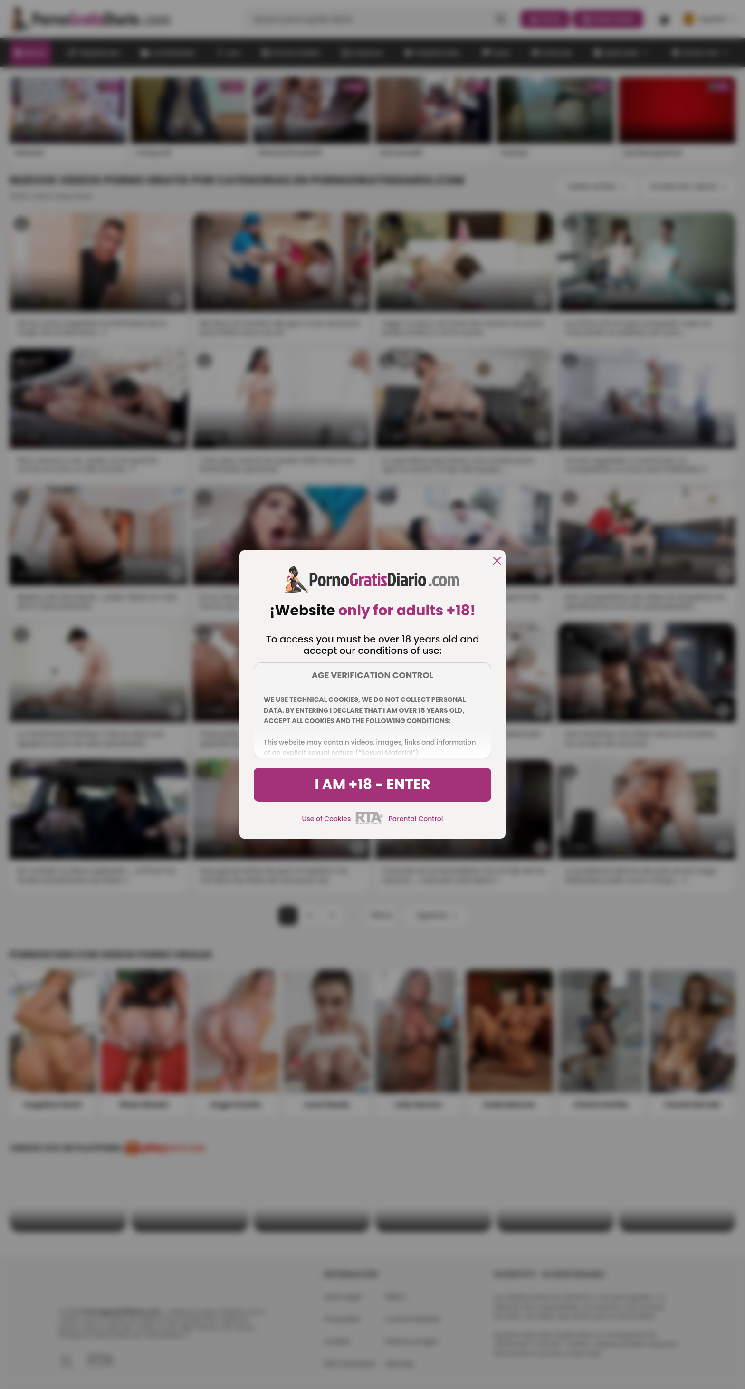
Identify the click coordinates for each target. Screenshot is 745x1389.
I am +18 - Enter (372, 785)
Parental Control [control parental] (415, 819)
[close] (497, 561)
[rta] (369, 823)
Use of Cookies (326, 819)
